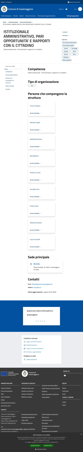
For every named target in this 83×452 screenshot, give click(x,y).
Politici (3, 400)
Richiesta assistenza (27, 423)
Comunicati (65, 391)
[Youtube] (65, 9)
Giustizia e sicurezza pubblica (50, 385)
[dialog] (41, 442)
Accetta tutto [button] (35, 445)
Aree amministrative (25, 22)
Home (4, 22)
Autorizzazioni (46, 397)
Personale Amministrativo (8, 403)
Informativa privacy (47, 420)
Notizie (64, 388)
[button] (41, 449)
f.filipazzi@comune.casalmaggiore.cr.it (42, 284)
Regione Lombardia (6, 2)
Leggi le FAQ (24, 420)
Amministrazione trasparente (50, 414)
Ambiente (44, 391)
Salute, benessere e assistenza (50, 394)
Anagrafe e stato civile (27, 388)
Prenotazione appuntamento (29, 414)
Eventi (64, 405)
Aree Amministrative (6, 391)
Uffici (2, 394)
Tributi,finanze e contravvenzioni (51, 388)
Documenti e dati (5, 406)
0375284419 (37, 287)
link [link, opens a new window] (57, 442)
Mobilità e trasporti (26, 397)
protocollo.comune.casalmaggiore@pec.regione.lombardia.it (18, 429)
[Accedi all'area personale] (74, 2)
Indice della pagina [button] (10, 66)
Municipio (37, 264)
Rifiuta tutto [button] (48, 445)
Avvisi (64, 394)
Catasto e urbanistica (27, 394)
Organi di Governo (6, 388)
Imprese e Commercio (27, 391)
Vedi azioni (66, 36)
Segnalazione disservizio (28, 417)
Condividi (65, 32)
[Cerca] (80, 9)
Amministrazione (13, 22)
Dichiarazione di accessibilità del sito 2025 (50, 427)
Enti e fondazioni (5, 397)
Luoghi (64, 402)
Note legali (45, 423)
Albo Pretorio (45, 417)
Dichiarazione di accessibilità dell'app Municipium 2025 (50, 432)
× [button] (81, 434)
